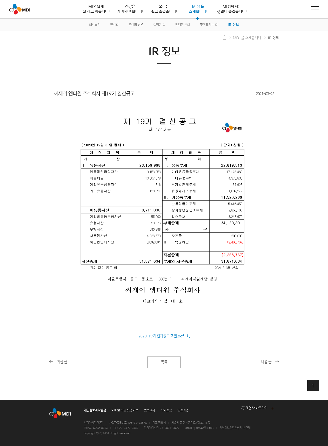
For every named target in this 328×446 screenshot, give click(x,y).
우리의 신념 (136, 25)
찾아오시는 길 (209, 25)
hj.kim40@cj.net (203, 428)
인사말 (114, 25)
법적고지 (149, 410)
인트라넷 (182, 410)
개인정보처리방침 (95, 410)
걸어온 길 (159, 25)
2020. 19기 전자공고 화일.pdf (161, 336)
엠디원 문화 (182, 25)
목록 (164, 362)
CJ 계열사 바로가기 (254, 408)
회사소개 (94, 25)
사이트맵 (166, 410)
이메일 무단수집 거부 (125, 410)
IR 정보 (233, 25)
